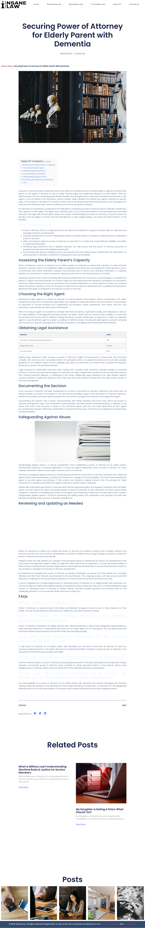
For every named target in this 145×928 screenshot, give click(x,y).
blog (10, 66)
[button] (35, 713)
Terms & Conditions (110, 924)
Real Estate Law (54, 4)
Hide (47, 161)
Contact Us (134, 4)
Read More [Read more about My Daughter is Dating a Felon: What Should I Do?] (81, 824)
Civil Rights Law (98, 4)
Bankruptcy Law (76, 4)
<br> (72, 527)
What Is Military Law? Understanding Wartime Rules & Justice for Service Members (42, 769)
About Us (117, 4)
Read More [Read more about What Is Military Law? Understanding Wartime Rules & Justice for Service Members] (23, 787)
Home (36, 4)
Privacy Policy (130, 924)
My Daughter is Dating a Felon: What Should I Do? (99, 811)
